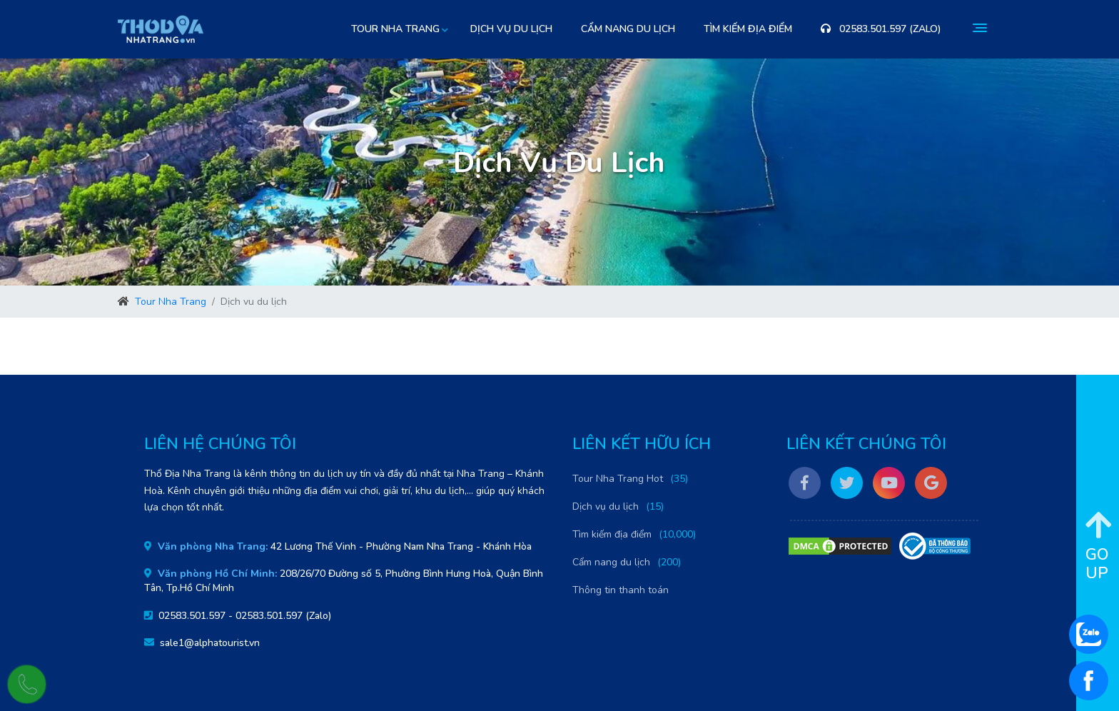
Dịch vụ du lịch (511, 29)
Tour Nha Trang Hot (617, 478)
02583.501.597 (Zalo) (881, 29)
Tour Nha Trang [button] (395, 29)
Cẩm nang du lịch (628, 29)
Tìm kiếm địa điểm (748, 29)
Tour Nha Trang (170, 301)
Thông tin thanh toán (620, 590)
